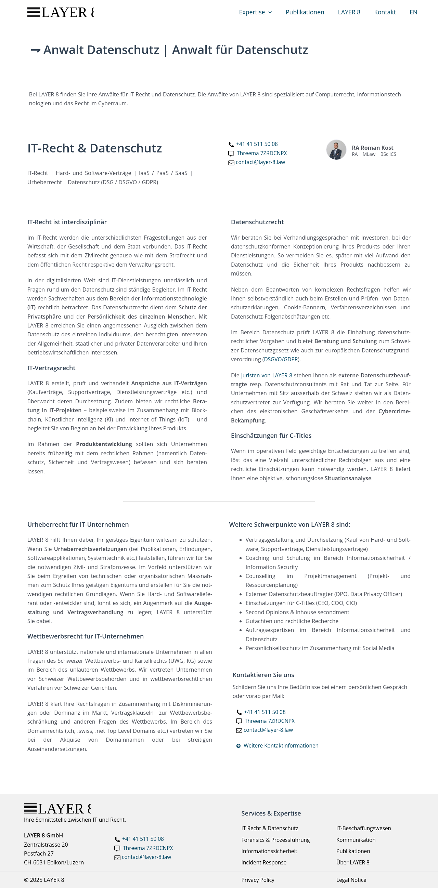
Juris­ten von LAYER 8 (267, 375)
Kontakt (387, 12)
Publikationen (311, 12)
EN (414, 12)
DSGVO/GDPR (281, 359)
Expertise (262, 12)
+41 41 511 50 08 (257, 144)
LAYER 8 (353, 12)
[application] (276, 12)
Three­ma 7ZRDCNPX (263, 153)
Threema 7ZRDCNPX (149, 848)
